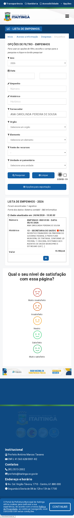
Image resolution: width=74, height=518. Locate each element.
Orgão (12, 122)
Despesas (46, 36)
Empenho (14, 83)
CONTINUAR (59, 506)
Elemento (14, 134)
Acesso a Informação (27, 36)
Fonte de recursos (19, 147)
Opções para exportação (36, 187)
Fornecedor (15, 109)
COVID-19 (62, 179)
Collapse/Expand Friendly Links (7, 516)
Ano (11, 58)
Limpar (43, 175)
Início (10, 36)
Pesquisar (19, 175)
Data (11, 70)
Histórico (14, 96)
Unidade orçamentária (21, 160)
